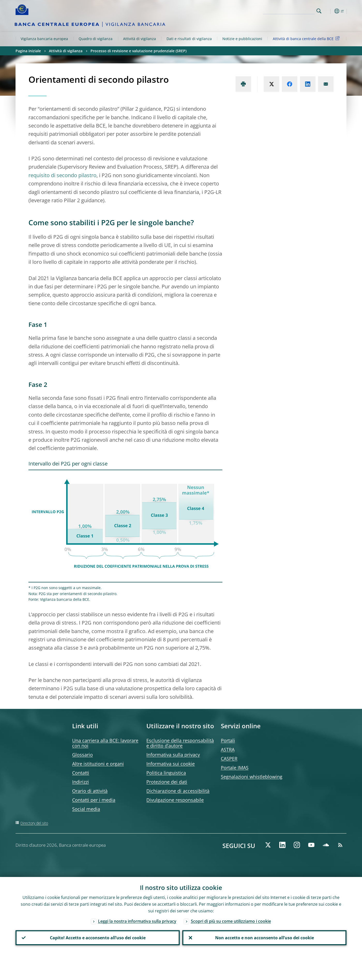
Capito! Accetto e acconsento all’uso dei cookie (98, 938)
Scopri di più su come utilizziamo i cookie (231, 921)
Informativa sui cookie (170, 764)
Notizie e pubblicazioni (242, 38)
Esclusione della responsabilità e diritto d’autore (180, 743)
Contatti (80, 773)
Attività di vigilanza (139, 38)
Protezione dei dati (166, 782)
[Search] (289, 10)
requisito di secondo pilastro (62, 175)
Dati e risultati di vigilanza (189, 38)
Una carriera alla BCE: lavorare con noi (105, 743)
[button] (328, 11)
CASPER (229, 758)
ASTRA (228, 749)
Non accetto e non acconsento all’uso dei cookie (264, 938)
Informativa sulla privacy (173, 755)
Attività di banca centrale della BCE (307, 38)
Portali (228, 740)
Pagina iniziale (28, 50)
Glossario (82, 755)
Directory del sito (34, 823)
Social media (86, 809)
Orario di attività (90, 791)
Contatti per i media (93, 800)
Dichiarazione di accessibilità (177, 791)
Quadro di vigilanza (95, 38)
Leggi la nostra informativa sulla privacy (137, 921)
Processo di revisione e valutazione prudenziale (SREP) (138, 50)
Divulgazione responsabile (175, 800)
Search (319, 11)
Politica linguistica (166, 773)
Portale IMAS (234, 767)
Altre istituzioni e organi (98, 764)
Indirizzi (80, 782)
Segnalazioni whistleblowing (251, 777)
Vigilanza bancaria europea (44, 38)
